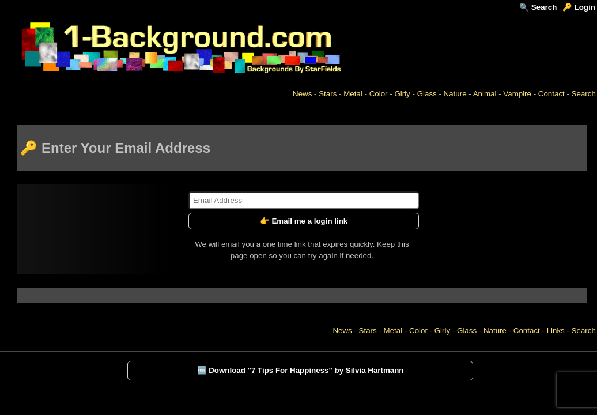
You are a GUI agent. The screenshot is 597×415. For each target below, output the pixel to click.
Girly (402, 93)
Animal (485, 93)
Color (378, 93)
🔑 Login (578, 7)
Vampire (517, 93)
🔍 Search (538, 7)
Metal (352, 93)
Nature (455, 93)
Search (584, 93)
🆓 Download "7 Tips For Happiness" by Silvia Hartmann (300, 370)
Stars (328, 93)
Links (556, 330)
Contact (551, 93)
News (302, 93)
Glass (427, 93)
